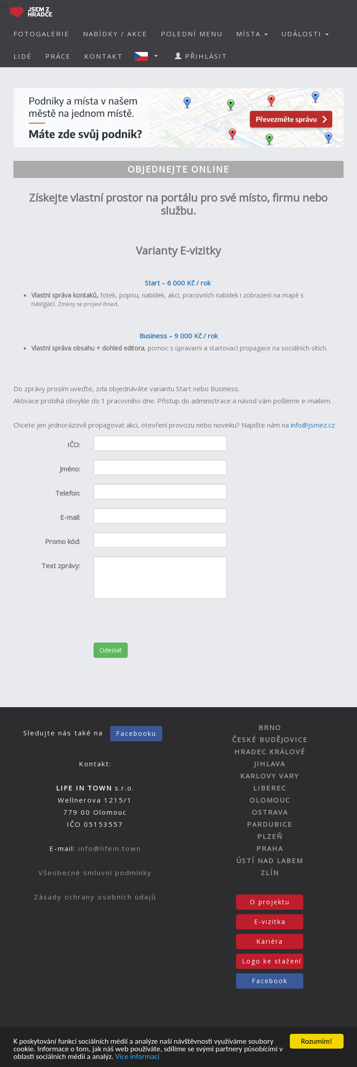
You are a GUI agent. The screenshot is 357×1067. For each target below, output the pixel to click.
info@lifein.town (109, 848)
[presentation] (162, 625)
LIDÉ (22, 56)
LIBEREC (269, 787)
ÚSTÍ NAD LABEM (269, 860)
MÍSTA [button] (252, 33)
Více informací (137, 1057)
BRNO (269, 727)
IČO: (73, 444)
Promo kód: (62, 541)
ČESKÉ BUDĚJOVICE (270, 739)
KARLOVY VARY (269, 775)
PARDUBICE (269, 824)
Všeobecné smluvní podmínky (95, 872)
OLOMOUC (269, 799)
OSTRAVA (270, 812)
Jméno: (70, 468)
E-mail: (70, 517)
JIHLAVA (269, 763)
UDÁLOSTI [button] (305, 33)
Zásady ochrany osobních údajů (95, 896)
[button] (148, 56)
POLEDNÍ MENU (192, 33)
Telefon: (67, 492)
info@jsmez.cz (313, 424)
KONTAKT (103, 56)
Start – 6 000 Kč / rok (178, 282)
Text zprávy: (60, 565)
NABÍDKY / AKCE (115, 33)
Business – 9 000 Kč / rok (178, 335)
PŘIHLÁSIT (201, 56)
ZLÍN (270, 872)
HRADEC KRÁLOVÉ (269, 751)
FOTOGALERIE (41, 33)
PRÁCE (58, 56)
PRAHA (269, 848)
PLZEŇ (270, 836)
